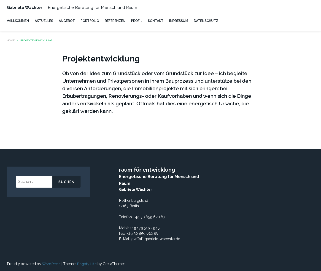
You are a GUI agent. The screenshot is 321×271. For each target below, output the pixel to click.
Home (11, 40)
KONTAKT (155, 20)
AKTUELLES (44, 20)
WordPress (51, 263)
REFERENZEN (115, 20)
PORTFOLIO (90, 20)
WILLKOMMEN (18, 20)
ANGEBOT (67, 20)
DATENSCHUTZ (206, 20)
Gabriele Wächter (25, 7)
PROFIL (136, 20)
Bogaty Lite (87, 263)
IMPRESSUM (178, 20)
